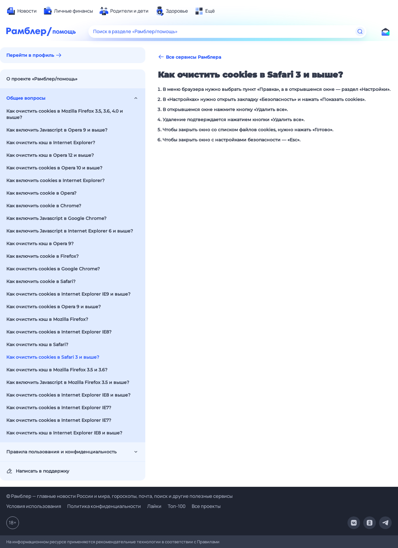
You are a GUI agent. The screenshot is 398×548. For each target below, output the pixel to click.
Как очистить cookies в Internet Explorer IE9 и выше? (68, 294)
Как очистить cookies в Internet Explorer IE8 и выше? (68, 395)
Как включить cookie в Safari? (40, 281)
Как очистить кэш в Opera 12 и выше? (50, 155)
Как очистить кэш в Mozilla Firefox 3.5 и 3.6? (56, 370)
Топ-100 (176, 506)
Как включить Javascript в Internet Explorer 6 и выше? (69, 231)
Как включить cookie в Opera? (41, 193)
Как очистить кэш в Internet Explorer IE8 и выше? (64, 433)
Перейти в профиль (30, 55)
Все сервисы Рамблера (189, 57)
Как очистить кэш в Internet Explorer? (50, 142)
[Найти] (360, 31)
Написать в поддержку (37, 471)
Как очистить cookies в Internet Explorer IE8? (59, 332)
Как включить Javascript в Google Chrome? (56, 218)
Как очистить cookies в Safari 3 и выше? (52, 357)
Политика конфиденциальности (104, 506)
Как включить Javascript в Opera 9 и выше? (56, 130)
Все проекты (206, 506)
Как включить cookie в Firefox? (42, 256)
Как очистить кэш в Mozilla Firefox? (47, 319)
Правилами (208, 542)
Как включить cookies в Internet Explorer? (55, 180)
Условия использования (33, 506)
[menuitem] (21, 11)
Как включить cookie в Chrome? (43, 206)
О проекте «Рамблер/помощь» (41, 79)
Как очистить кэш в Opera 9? (40, 243)
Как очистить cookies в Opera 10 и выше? (54, 168)
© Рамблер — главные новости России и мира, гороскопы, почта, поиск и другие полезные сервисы (119, 496)
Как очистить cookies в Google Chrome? (53, 269)
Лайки (154, 506)
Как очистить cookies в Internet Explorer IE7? (58, 407)
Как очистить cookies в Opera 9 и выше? (53, 306)
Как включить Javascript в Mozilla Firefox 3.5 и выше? (67, 382)
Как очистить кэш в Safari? (37, 344)
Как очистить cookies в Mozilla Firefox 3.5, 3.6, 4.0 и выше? (64, 114)
